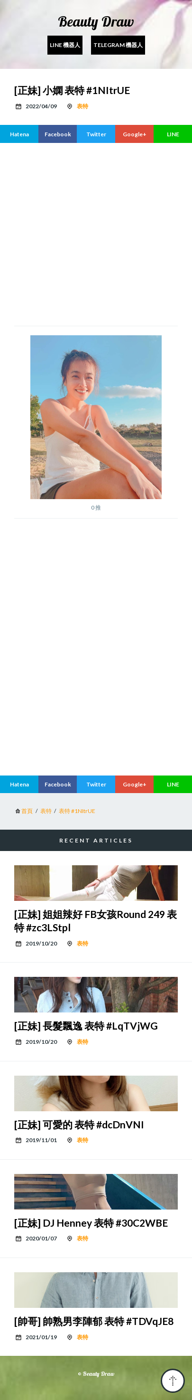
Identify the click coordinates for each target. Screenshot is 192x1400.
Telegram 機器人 (118, 44)
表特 (82, 106)
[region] (103, 233)
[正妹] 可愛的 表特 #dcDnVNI (79, 1124)
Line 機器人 (65, 44)
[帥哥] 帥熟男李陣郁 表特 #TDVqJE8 (94, 1321)
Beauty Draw (96, 21)
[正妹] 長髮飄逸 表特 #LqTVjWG (86, 1025)
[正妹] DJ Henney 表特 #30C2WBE (91, 1223)
